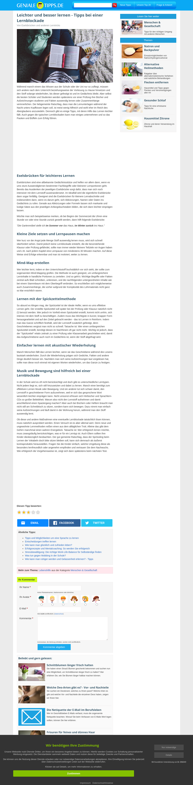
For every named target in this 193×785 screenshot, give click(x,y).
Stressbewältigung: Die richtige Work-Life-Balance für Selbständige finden (63, 552)
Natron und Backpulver (152, 48)
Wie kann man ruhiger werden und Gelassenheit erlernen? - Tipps (59, 559)
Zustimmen (73, 773)
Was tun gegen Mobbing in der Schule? (45, 555)
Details (169, 755)
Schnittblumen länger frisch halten (70, 665)
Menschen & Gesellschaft (84, 570)
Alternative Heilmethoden (153, 66)
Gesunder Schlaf (155, 100)
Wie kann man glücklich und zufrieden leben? (48, 545)
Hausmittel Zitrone (157, 118)
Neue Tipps (125, 5)
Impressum (85, 783)
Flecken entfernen (156, 82)
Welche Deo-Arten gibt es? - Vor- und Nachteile (78, 687)
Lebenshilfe (45, 570)
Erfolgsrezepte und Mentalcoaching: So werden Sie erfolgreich (57, 548)
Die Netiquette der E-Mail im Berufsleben (74, 710)
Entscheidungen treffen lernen (40, 541)
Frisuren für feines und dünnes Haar (71, 732)
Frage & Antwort (164, 5)
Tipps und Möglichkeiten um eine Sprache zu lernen (52, 538)
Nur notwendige (169, 747)
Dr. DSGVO (181, 762)
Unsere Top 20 (144, 5)
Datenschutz (59, 614)
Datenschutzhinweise (103, 783)
